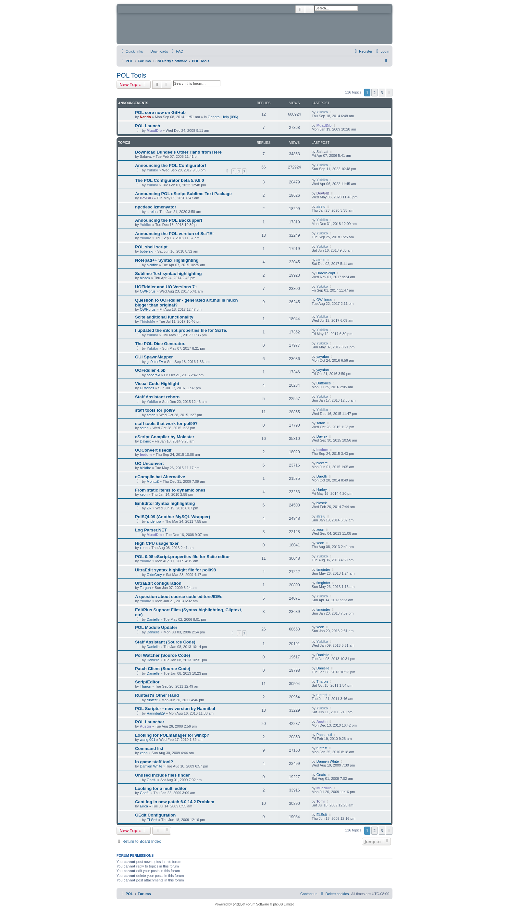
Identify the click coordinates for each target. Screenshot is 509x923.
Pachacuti (324, 735)
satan (151, 415)
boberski (147, 251)
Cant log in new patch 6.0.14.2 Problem (174, 801)
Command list (149, 748)
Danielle (153, 619)
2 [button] (374, 92)
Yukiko (322, 112)
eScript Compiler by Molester (164, 436)
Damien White (151, 766)
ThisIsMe (147, 321)
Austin (145, 726)
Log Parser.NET (151, 530)
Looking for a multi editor (161, 788)
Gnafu (151, 780)
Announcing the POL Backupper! (168, 220)
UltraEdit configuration (158, 583)
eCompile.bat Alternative (160, 476)
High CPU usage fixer (157, 543)
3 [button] (382, 92)
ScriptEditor (147, 682)
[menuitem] (156, 51)
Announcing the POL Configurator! (170, 165)
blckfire (152, 265)
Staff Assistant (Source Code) (165, 642)
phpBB (237, 904)
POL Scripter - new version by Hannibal (175, 708)
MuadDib (154, 130)
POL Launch (147, 125)
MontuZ (153, 481)
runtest (152, 700)
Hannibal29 (156, 713)
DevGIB (146, 198)
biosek (145, 278)
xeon (144, 494)
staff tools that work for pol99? (166, 423)
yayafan (323, 356)
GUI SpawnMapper (154, 357)
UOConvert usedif (153, 450)
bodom (146, 454)
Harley (322, 490)
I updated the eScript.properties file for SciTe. (181, 330)
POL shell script (151, 246)
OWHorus (147, 291)
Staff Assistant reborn (157, 396)
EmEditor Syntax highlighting (165, 503)
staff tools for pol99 (155, 410)
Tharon (145, 686)
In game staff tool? (154, 761)
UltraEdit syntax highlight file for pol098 (175, 570)
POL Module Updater (156, 627)
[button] (389, 92)
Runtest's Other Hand (157, 695)
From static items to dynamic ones (170, 490)
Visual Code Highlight (157, 383)
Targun (145, 588)
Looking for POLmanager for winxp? (172, 735)
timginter (323, 569)
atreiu (151, 212)
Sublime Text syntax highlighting (168, 273)
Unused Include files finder (162, 775)
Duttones (147, 388)
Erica (144, 806)
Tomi (321, 801)
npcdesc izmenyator (155, 207)
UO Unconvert (149, 463)
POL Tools (131, 75)
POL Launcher (149, 721)
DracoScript (326, 273)
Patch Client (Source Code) (162, 668)
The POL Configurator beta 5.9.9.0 (169, 180)
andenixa (154, 521)
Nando (145, 117)
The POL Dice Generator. (160, 343)
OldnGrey (154, 575)
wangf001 (147, 740)
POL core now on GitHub (160, 112)
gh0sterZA (155, 362)
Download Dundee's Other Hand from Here (178, 152)
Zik (149, 508)
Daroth (322, 476)
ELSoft (152, 820)
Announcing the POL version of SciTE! (174, 233)
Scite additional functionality (164, 317)
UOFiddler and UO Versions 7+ (166, 286)
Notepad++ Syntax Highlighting (167, 260)
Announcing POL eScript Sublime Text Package (183, 193)
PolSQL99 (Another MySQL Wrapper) (172, 516)
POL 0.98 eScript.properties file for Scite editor (182, 556)
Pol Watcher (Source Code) (162, 655)
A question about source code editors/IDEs (178, 596)
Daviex (145, 441)
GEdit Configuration (155, 815)
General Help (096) (223, 117)
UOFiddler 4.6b (150, 370)
